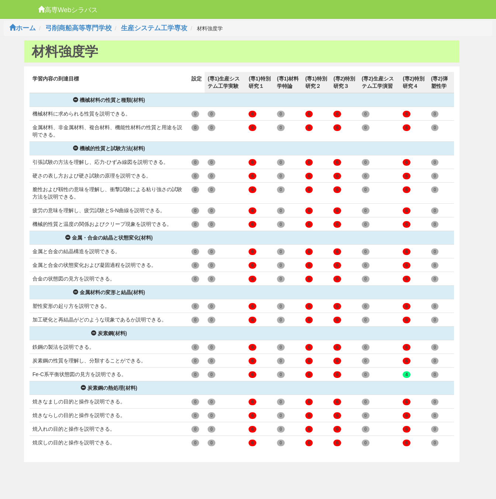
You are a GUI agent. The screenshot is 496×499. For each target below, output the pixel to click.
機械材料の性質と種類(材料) (109, 100)
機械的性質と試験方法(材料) (109, 148)
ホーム (22, 28)
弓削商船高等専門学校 (78, 28)
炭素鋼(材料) (109, 333)
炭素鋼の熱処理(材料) (109, 388)
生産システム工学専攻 (154, 28)
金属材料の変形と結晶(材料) (109, 292)
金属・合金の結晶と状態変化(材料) (109, 238)
